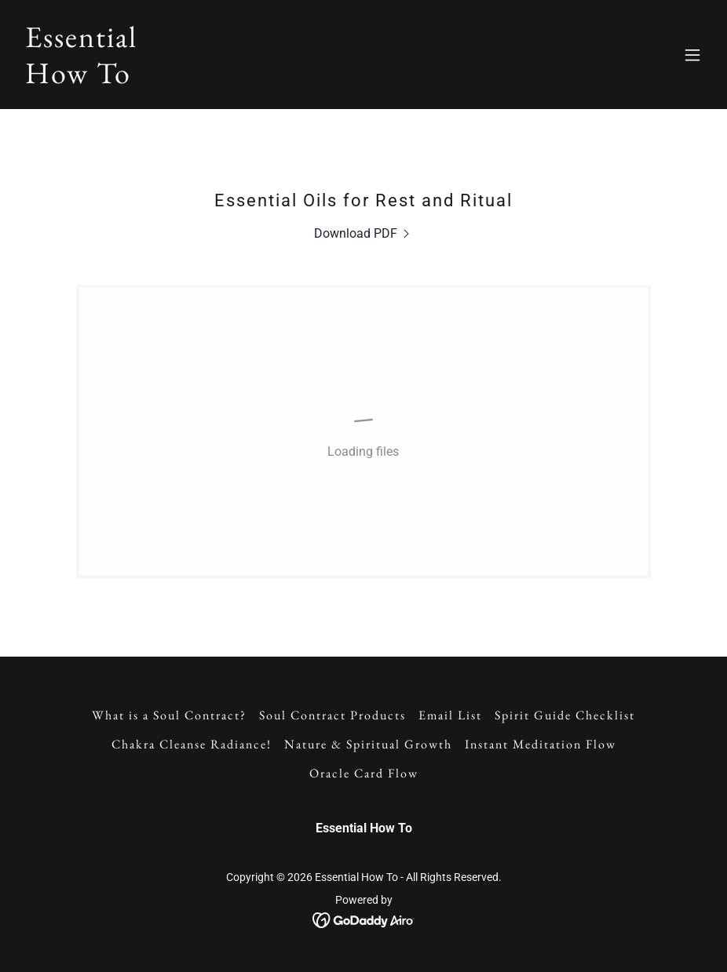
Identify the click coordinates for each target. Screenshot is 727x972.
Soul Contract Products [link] (332, 715)
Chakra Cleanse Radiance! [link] (191, 744)
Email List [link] (450, 715)
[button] (692, 55)
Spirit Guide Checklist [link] (565, 715)
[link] (81, 78)
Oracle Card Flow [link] (363, 773)
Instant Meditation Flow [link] (540, 744)
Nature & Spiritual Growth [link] (368, 744)
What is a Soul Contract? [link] (169, 715)
